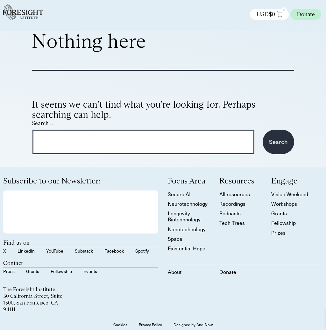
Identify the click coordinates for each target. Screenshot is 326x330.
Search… (42, 123)
